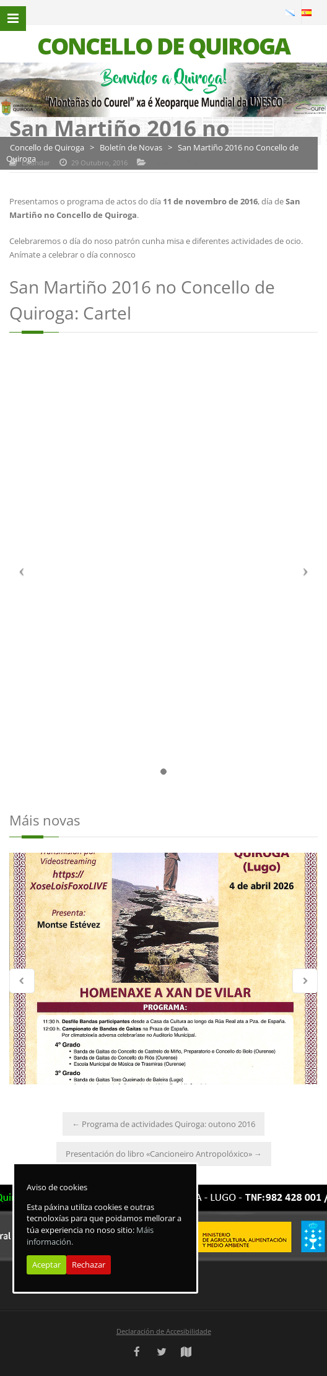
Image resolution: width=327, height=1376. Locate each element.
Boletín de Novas (131, 147)
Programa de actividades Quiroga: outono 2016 (163, 1124)
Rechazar (88, 1264)
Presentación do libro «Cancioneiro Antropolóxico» (164, 1153)
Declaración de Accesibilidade (163, 1331)
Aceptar (46, 1264)
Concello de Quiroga (47, 147)
